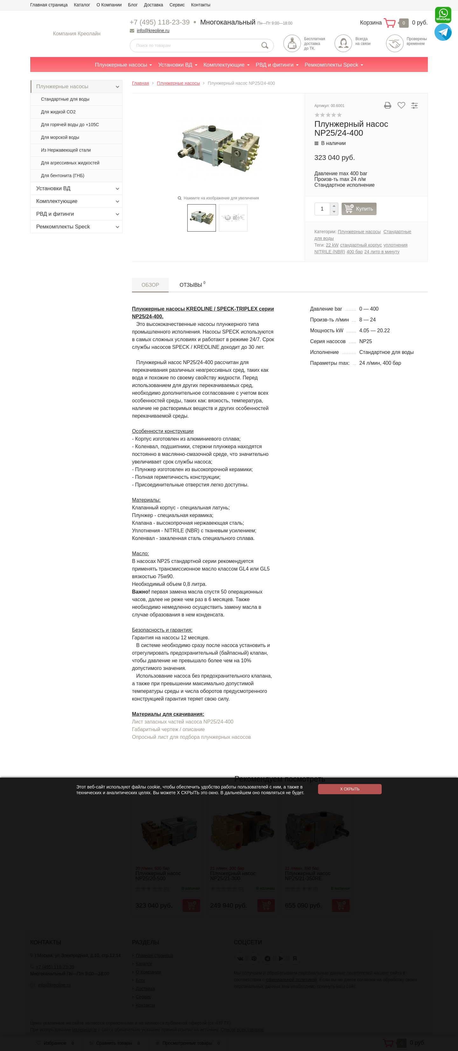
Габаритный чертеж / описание (168, 729)
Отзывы (192, 284)
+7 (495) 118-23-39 (160, 22)
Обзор (150, 285)
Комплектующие (224, 65)
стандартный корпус (361, 245)
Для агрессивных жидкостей (70, 162)
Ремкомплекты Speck (331, 65)
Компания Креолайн (77, 33)
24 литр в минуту (381, 251)
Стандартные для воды (65, 99)
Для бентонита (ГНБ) (62, 175)
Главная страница (49, 4)
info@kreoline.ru (153, 30)
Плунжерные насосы (121, 65)
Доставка (153, 4)
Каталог (82, 4)
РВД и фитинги (275, 65)
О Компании (108, 4)
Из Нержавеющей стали (66, 150)
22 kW (332, 245)
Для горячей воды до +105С (70, 124)
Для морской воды (60, 137)
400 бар (355, 251)
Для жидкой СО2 (58, 111)
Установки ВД (175, 65)
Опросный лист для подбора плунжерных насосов (191, 737)
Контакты (200, 4)
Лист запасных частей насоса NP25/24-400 (182, 721)
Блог (133, 4)
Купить (364, 209)
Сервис (177, 4)
